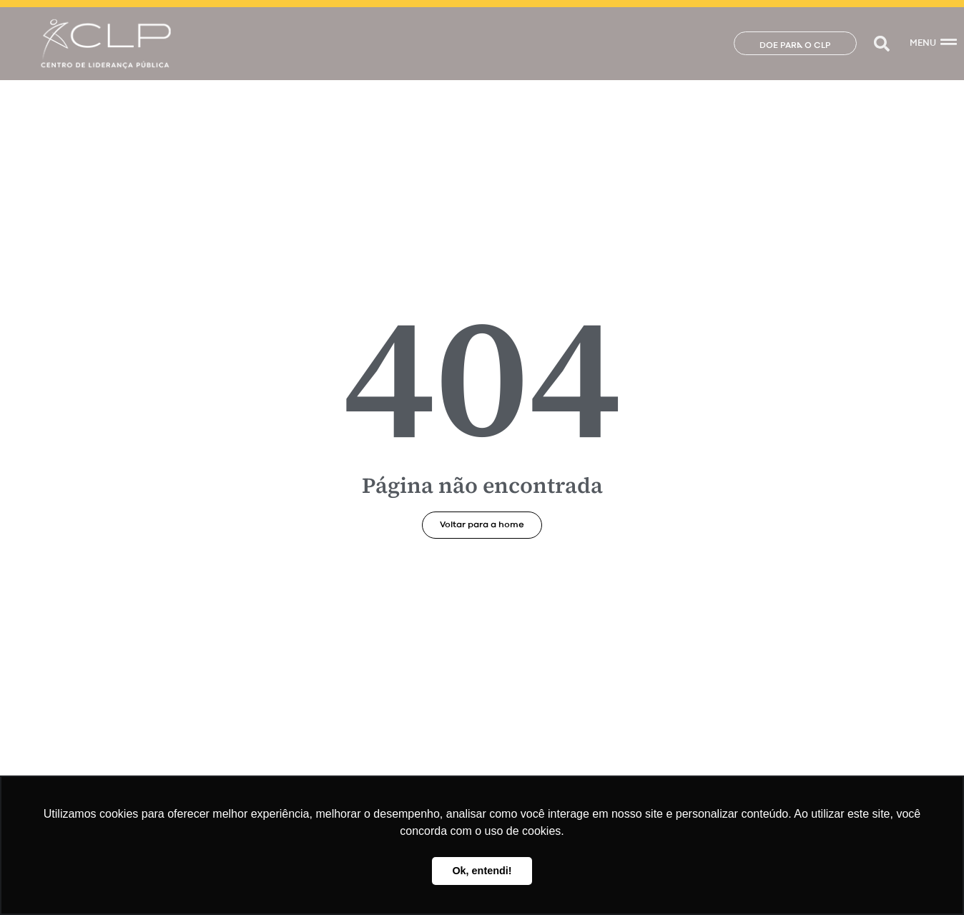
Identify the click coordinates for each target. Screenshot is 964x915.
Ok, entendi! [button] (481, 870)
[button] (881, 43)
